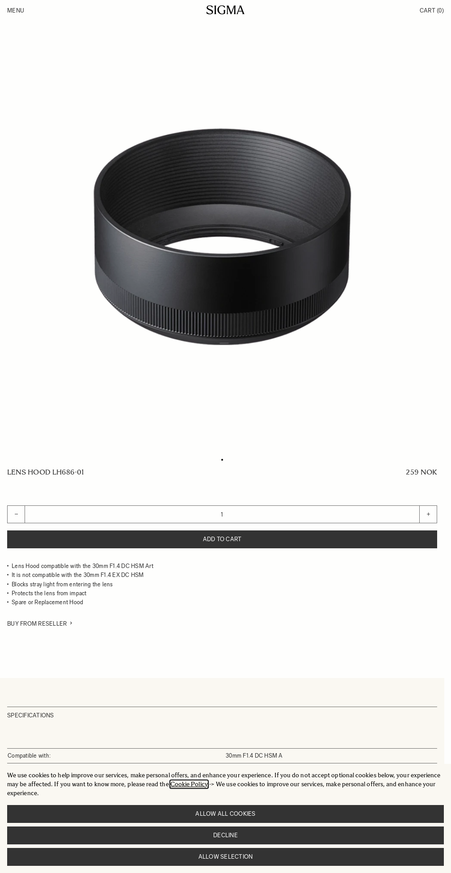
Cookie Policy (189, 784)
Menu (15, 10)
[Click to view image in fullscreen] (222, 236)
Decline (225, 835)
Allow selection (225, 856)
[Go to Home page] (225, 9)
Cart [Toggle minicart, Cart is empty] (432, 10)
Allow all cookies (225, 813)
